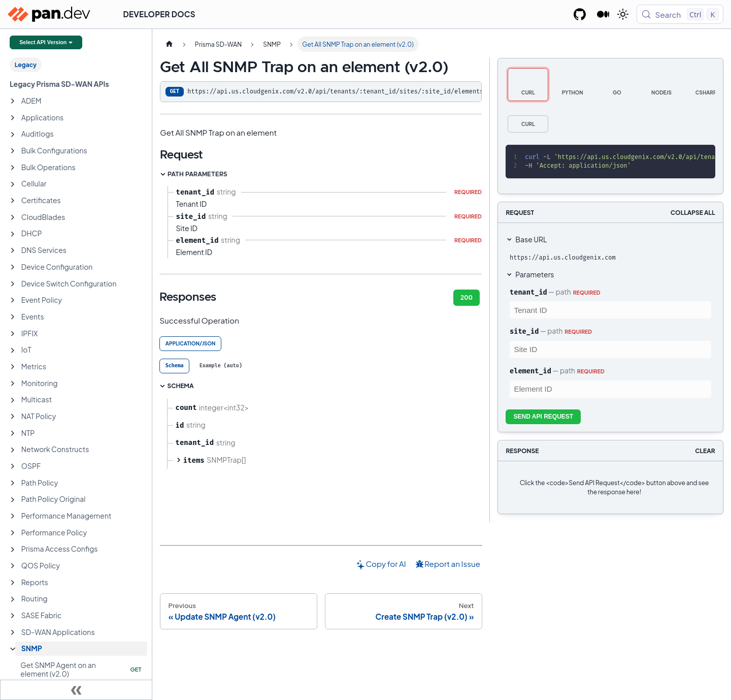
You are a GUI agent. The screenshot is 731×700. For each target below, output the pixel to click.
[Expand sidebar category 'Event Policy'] (12, 300)
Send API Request (544, 416)
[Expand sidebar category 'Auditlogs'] (12, 134)
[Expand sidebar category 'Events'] (12, 317)
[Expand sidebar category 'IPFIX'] (12, 333)
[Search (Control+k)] (680, 14)
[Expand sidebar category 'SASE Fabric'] (12, 615)
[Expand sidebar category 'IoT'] (12, 350)
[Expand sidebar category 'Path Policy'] (12, 483)
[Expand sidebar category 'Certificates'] (12, 200)
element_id (530, 370)
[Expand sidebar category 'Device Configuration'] (12, 267)
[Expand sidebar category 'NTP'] (12, 433)
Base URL (531, 239)
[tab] (174, 366)
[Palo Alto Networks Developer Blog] (603, 14)
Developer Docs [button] (159, 14)
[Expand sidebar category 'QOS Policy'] (12, 566)
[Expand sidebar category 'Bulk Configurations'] (12, 150)
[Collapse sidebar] (76, 690)
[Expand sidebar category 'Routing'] (12, 599)
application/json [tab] (190, 343)
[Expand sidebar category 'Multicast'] (12, 400)
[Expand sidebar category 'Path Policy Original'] (12, 499)
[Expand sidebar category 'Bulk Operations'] (12, 167)
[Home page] (169, 44)
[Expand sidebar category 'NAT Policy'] (12, 416)
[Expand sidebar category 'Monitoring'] (12, 383)
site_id (524, 331)
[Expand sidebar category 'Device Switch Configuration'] (12, 284)
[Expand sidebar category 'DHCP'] (12, 234)
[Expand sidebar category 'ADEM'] (12, 101)
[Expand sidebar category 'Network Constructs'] (12, 450)
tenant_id (528, 292)
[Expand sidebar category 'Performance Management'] (12, 516)
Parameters (534, 274)
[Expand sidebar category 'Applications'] (12, 117)
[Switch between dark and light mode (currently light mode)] (622, 14)
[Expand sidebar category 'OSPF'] (12, 466)
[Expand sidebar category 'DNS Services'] (12, 250)
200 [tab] (466, 297)
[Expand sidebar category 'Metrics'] (12, 366)
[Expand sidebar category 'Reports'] (12, 582)
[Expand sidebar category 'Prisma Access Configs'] (12, 549)
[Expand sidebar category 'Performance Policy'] (12, 532)
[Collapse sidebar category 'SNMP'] (12, 649)
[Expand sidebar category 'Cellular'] (12, 184)
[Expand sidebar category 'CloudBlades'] (12, 217)
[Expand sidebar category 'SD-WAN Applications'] (12, 632)
